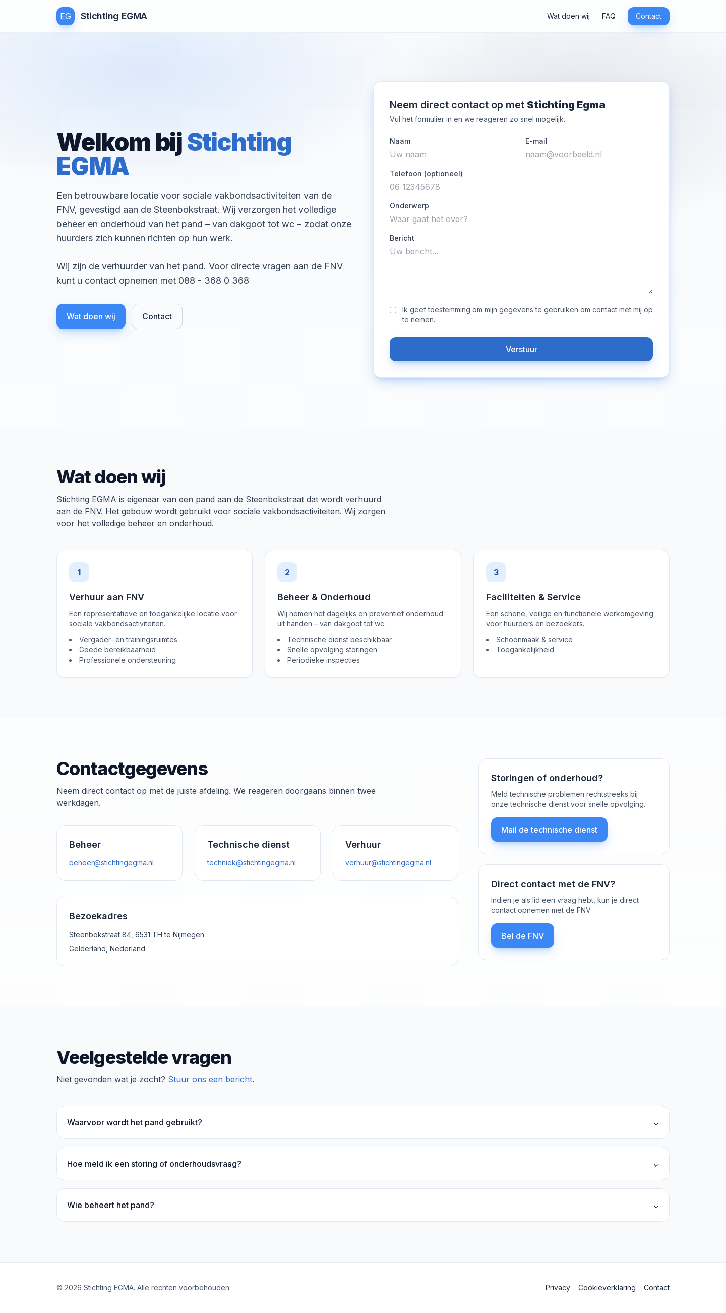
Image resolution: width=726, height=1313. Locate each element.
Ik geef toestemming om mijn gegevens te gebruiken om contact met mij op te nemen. (527, 314)
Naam (400, 141)
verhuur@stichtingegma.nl (388, 862)
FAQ (609, 16)
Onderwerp (409, 205)
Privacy (558, 1287)
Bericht (402, 238)
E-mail (536, 141)
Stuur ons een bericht (210, 1079)
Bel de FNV (522, 936)
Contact (648, 16)
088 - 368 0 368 (213, 280)
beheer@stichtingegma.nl (111, 862)
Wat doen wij (568, 16)
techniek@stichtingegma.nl (251, 862)
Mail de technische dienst (549, 830)
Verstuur (521, 349)
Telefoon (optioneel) (426, 173)
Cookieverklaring (607, 1287)
